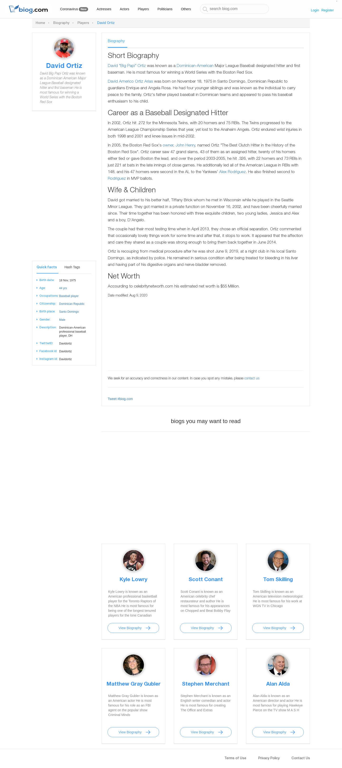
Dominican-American (195, 66)
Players (143, 9)
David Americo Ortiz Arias (130, 82)
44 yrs (63, 288)
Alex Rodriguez (232, 172)
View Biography (130, 628)
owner (168, 146)
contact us (251, 378)
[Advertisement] (64, 189)
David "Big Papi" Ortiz (127, 66)
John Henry (185, 146)
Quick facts (47, 267)
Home (40, 23)
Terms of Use (235, 758)
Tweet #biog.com (120, 399)
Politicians (164, 9)
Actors (124, 9)
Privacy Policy (269, 758)
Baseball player (69, 296)
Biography (61, 23)
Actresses (104, 9)
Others (186, 9)
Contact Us (300, 758)
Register (327, 10)
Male (62, 319)
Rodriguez (117, 179)
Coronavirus (74, 9)
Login (315, 10)
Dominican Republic (72, 304)
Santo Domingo (69, 311)
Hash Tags (72, 267)
